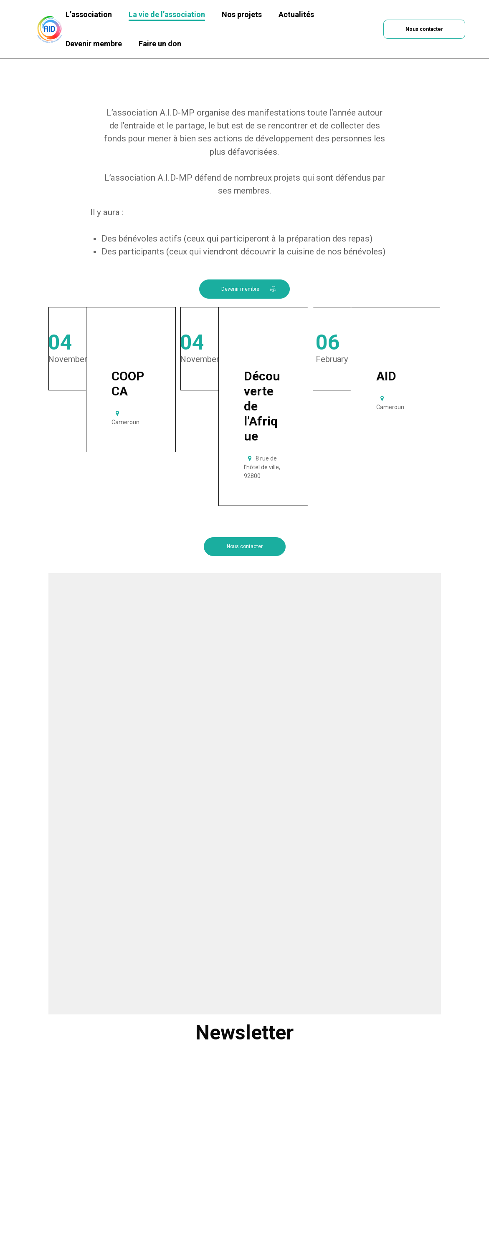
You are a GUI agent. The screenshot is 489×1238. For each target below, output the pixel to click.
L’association (89, 14)
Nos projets (242, 14)
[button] (424, 29)
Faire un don (160, 43)
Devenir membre (94, 43)
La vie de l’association (167, 14)
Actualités (296, 14)
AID (386, 376)
